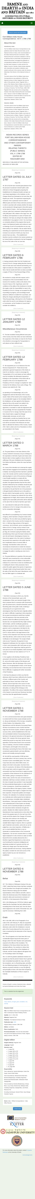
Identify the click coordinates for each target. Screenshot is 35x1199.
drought (14, 1001)
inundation (22, 1001)
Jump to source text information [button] (17, 32)
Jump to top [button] (17, 1108)
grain (18, 1001)
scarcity (6, 1003)
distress (9, 1001)
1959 (15, 1022)
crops (5, 1001)
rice (26, 1001)
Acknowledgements (27, 1155)
